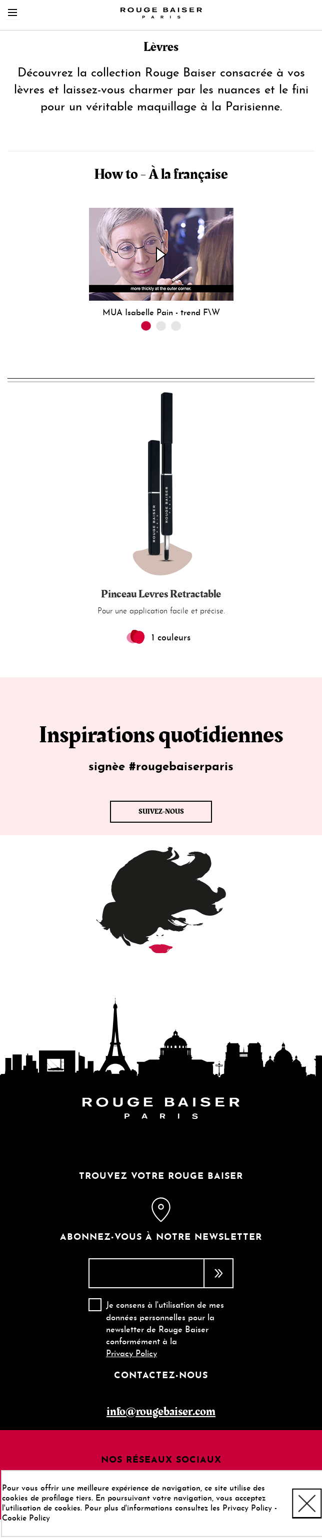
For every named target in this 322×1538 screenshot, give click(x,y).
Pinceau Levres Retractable (161, 594)
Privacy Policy (131, 1354)
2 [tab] (161, 326)
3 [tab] (176, 326)
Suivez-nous (161, 811)
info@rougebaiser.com (161, 1411)
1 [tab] (146, 326)
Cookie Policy (26, 1519)
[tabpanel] (161, 263)
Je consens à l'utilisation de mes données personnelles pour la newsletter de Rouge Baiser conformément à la (165, 1329)
